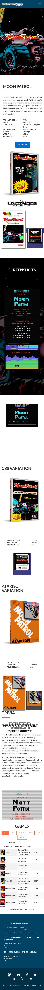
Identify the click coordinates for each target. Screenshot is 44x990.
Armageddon (10, 886)
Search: (22, 842)
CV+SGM (21, 833)
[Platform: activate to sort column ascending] (26, 846)
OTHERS (22, 837)
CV (12, 833)
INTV (30, 833)
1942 (7, 852)
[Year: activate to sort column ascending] (40, 846)
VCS (39, 833)
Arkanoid (8, 879)
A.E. (6, 858)
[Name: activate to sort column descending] (8, 846)
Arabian (8, 872)
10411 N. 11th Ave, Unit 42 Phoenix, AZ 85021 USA (12, 958)
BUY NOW (22, 144)
